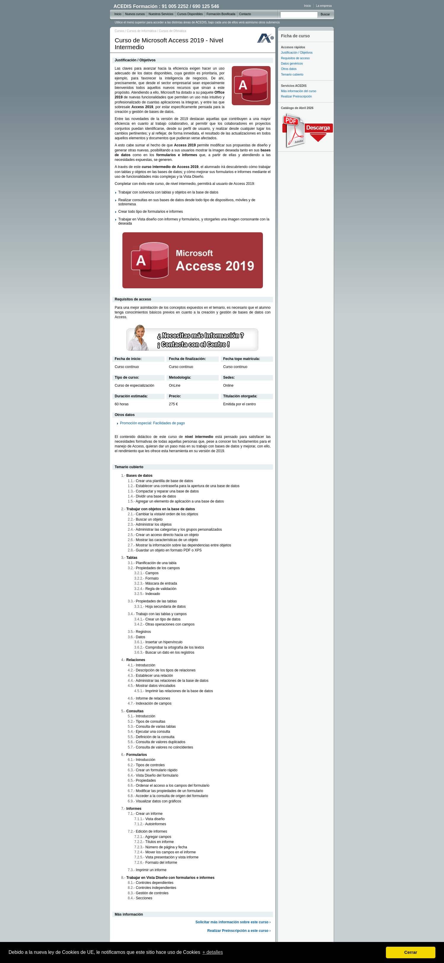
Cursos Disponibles (190, 14)
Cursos (119, 31)
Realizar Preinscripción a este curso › (239, 931)
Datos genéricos (292, 63)
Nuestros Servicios (161, 14)
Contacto (245, 14)
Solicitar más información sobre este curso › (233, 922)
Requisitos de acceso (295, 58)
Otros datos (289, 69)
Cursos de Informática (141, 31)
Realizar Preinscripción (296, 96)
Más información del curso (298, 91)
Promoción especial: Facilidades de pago (152, 423)
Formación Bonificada (221, 14)
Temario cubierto (292, 74)
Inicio (307, 5)
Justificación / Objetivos (296, 52)
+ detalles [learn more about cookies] (212, 952)
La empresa (324, 5)
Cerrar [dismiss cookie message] (410, 952)
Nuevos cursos (135, 14)
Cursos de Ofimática (172, 31)
